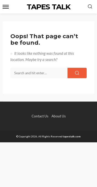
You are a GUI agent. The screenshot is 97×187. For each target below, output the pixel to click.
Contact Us (40, 116)
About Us (58, 116)
